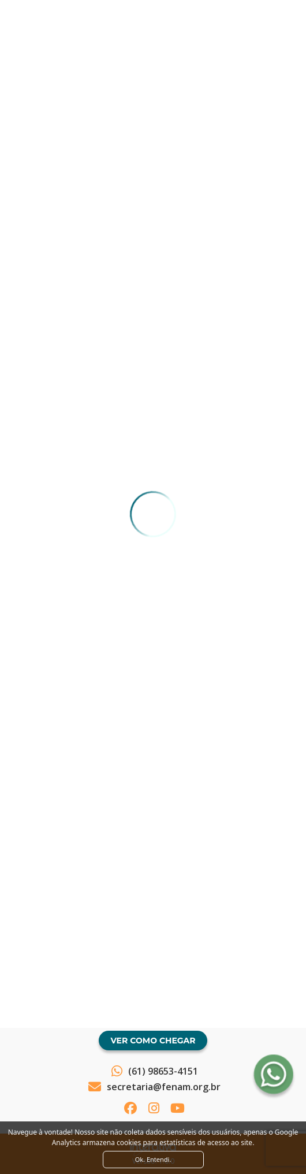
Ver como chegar (152, 1040)
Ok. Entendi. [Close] (153, 1159)
